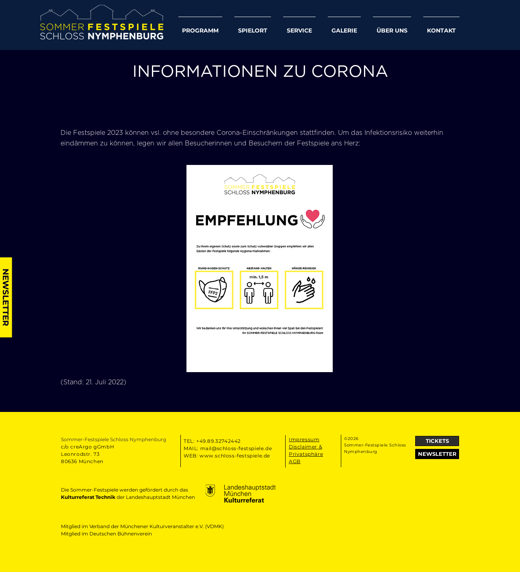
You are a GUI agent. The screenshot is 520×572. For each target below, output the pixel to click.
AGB (295, 461)
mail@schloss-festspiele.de (236, 448)
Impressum (304, 439)
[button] (437, 454)
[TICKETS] (437, 441)
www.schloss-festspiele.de (234, 456)
